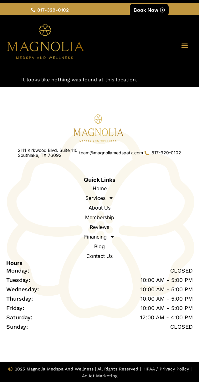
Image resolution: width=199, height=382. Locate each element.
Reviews (99, 227)
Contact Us (99, 256)
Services (99, 198)
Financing (99, 237)
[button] (184, 46)
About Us (99, 208)
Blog (99, 246)
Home (100, 188)
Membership (99, 217)
